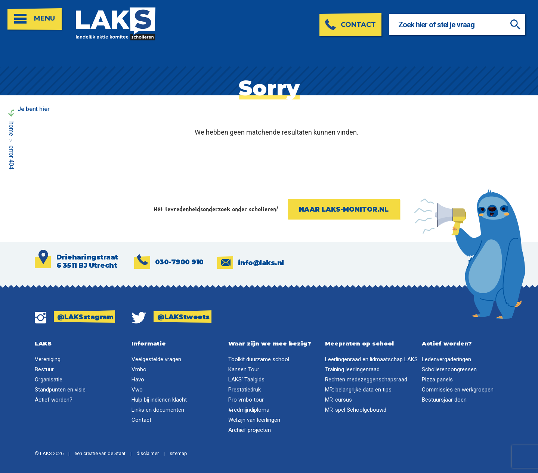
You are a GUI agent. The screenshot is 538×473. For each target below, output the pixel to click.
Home (11, 129)
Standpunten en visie (60, 389)
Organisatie (48, 379)
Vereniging (48, 359)
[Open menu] (34, 19)
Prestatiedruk (244, 389)
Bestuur (44, 369)
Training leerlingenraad (352, 369)
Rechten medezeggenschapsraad (366, 379)
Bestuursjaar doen (444, 399)
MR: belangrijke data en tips (358, 389)
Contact (141, 420)
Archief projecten (249, 430)
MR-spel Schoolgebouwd (355, 409)
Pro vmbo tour (246, 399)
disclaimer (147, 453)
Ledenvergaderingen (446, 359)
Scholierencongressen (449, 369)
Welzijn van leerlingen (254, 420)
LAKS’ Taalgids (246, 379)
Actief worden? (53, 399)
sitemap (178, 453)
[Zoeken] (516, 24)
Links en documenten (158, 409)
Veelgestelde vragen (156, 359)
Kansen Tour (243, 369)
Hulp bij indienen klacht (159, 399)
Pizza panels (437, 379)
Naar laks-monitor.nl (344, 209)
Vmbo (139, 369)
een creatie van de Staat (100, 453)
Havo (138, 379)
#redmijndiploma (248, 409)
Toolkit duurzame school (258, 359)
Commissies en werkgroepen (458, 389)
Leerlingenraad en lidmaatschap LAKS (371, 359)
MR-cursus (338, 399)
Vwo (137, 389)
